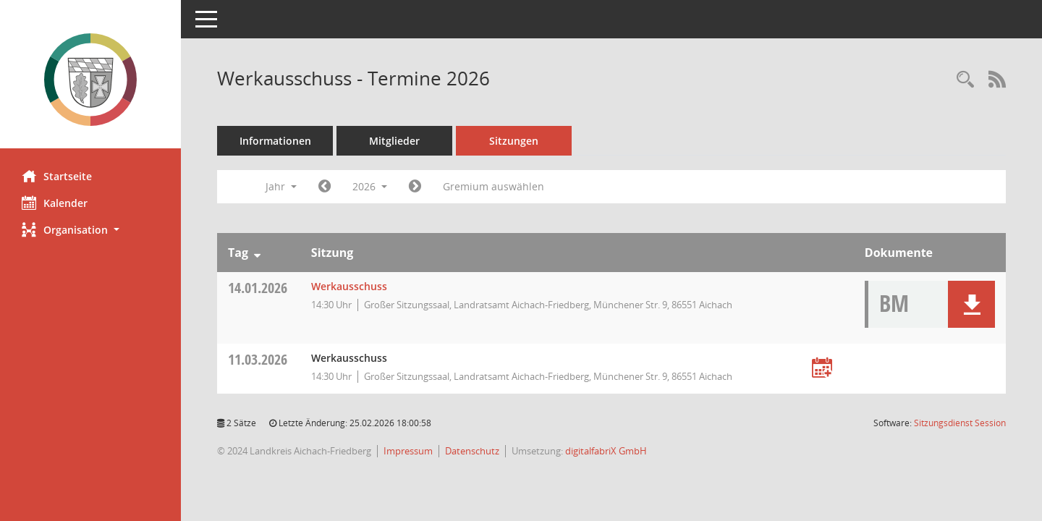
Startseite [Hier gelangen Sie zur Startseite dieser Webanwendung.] (57, 176)
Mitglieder (394, 141)
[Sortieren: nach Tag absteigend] (257, 252)
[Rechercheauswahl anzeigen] (965, 80)
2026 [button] (369, 186)
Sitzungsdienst (960, 423)
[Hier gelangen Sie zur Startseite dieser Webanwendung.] (90, 79)
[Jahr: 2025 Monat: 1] (325, 187)
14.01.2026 (257, 287)
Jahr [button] (281, 186)
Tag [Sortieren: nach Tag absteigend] (238, 252)
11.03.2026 (257, 359)
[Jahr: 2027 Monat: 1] (415, 187)
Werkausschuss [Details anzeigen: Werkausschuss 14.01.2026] (349, 286)
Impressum (408, 450)
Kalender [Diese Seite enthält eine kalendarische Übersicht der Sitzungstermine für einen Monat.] (55, 202)
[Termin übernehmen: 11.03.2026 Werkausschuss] (822, 368)
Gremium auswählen (493, 186)
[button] (90, 229)
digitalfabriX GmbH (606, 450)
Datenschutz (472, 450)
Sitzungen (513, 141)
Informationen (275, 141)
